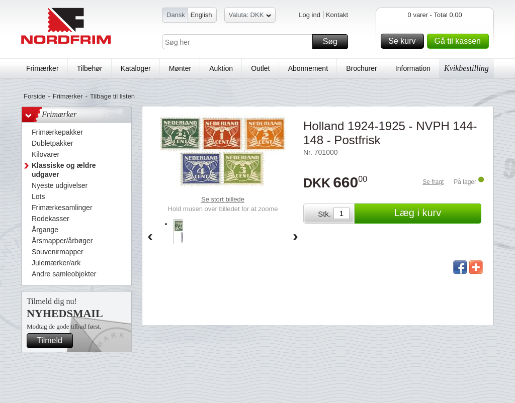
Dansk (175, 15)
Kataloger (136, 68)
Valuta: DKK (250, 16)
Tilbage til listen (112, 96)
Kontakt (337, 15)
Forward (295, 237)
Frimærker (42, 68)
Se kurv (404, 41)
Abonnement (308, 68)
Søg (334, 41)
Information (413, 68)
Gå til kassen (460, 41)
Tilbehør (90, 68)
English (201, 15)
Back (149, 237)
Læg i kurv (436, 214)
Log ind (309, 15)
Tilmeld (53, 340)
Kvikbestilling (466, 68)
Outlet (260, 68)
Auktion (221, 68)
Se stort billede (222, 199)
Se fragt (433, 181)
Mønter (180, 68)
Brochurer (361, 68)
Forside (34, 96)
